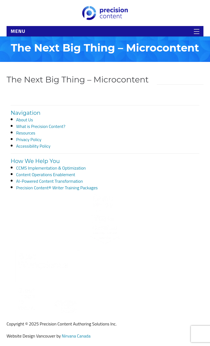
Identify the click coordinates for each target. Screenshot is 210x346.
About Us (24, 119)
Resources (25, 133)
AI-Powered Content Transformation (49, 181)
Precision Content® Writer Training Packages (57, 187)
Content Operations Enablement (45, 174)
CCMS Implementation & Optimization (51, 168)
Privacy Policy (28, 139)
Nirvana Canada (76, 336)
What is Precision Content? (40, 126)
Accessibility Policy (33, 146)
